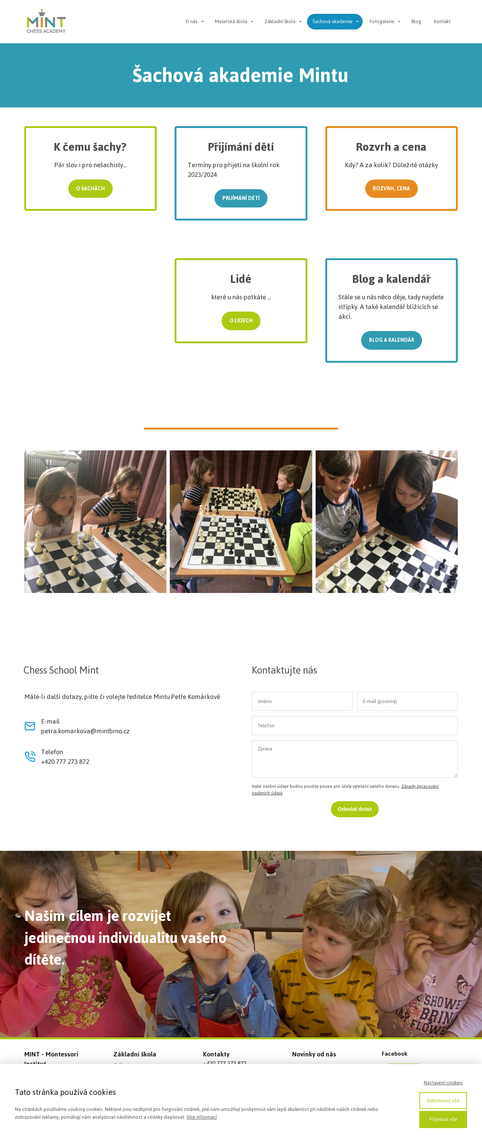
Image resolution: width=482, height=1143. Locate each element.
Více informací (202, 1117)
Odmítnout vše (443, 1101)
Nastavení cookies (443, 1083)
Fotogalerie (382, 21)
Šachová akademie (333, 21)
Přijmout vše (443, 1119)
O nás (191, 21)
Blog (416, 21)
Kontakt (442, 21)
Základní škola (280, 21)
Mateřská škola (231, 21)
